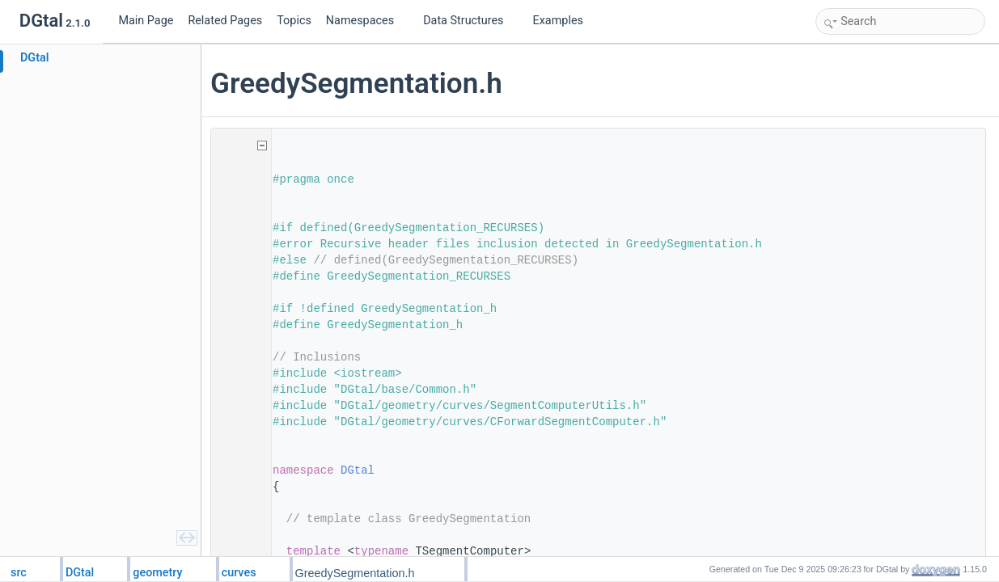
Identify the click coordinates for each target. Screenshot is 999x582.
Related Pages (225, 20)
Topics (294, 20)
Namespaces (366, 20)
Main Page (145, 20)
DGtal (362, 470)
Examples (558, 20)
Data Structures (469, 20)
